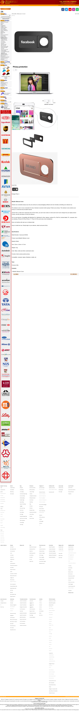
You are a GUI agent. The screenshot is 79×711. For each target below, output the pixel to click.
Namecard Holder (4, 47)
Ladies (11, 548)
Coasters (31, 491)
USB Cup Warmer (42, 508)
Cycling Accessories (3, 571)
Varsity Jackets (2, 494)
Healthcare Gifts (51, 485)
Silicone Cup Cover (4, 49)
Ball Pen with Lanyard (33, 530)
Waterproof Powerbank (52, 536)
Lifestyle (11, 529)
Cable (40, 530)
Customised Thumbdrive (72, 535)
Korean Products (12, 546)
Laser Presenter (70, 485)
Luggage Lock (32, 571)
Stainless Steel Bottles (33, 504)
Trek (49, 603)
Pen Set (31, 539)
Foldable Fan (12, 539)
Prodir (50, 597)
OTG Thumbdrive (22, 584)
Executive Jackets (3, 491)
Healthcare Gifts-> (4, 27)
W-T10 (17, 5)
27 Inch (40, 574)
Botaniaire (50, 582)
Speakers (40, 506)
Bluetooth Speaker (42, 497)
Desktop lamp (61, 487)
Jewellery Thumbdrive (23, 578)
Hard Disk (21, 577)
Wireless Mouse (41, 505)
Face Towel (2, 520)
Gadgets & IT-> (3, 26)
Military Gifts (3, 32)
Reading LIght (61, 488)
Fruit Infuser (31, 495)
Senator (50, 600)
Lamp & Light (61, 485)
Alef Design (50, 574)
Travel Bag (21, 513)
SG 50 (50, 618)
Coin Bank (11, 536)
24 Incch (40, 573)
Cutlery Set (12, 538)
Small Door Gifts (7, 5)
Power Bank (51, 529)
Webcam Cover (13, 5)
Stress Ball (3, 52)
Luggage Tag (31, 574)
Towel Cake (2, 526)
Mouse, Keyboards (42, 503)
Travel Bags (31, 580)
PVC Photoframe (71, 538)
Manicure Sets (3, 44)
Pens (30, 529)
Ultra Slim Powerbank (52, 535)
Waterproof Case (41, 542)
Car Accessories (12, 533)
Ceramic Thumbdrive (23, 570)
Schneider (50, 598)
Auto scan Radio (41, 487)
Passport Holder (32, 577)
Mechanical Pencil (32, 532)
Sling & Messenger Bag (23, 507)
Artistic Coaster (70, 533)
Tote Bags (50, 594)
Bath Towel (2, 519)
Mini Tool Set (3, 45)
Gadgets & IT (41, 485)
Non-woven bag (22, 501)
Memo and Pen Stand (13, 583)
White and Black (71, 560)
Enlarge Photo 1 (15, 194)
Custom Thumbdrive (23, 573)
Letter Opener (12, 582)
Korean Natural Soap (52, 630)
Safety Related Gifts (13, 560)
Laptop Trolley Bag (23, 498)
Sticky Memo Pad (13, 590)
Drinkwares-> (3, 25)
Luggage (21, 500)
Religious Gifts (61, 529)
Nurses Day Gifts (51, 490)
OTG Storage (41, 536)
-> (4, 37)
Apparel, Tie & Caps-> (5, 22)
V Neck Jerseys (2, 515)
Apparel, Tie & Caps (3, 485)
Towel (1, 517)
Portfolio (11, 577)
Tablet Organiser (22, 510)
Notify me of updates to (7, 107)
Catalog (3, 5)
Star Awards (12, 491)
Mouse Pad (50, 578)
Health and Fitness (52, 487)
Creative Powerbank (52, 532)
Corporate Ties (2, 488)
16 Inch (40, 570)
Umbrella (40, 568)
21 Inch (40, 571)
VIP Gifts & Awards (52, 568)
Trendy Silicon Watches (72, 542)
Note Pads (11, 586)
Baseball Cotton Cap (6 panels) (6, 77)
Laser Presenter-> (4, 29)
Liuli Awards (12, 488)
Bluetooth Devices (42, 490)
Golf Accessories (12, 542)
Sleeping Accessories (33, 578)
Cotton (1, 506)
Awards (11, 485)
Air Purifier (11, 530)
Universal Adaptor (32, 581)
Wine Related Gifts (13, 564)
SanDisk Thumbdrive (23, 587)
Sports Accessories (3, 568)
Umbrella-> (3, 59)
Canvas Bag (21, 488)
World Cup (2, 574)
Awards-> (2, 23)
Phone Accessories (42, 529)
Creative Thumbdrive (23, 571)
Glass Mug (31, 497)
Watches (11, 563)
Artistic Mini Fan (4, 39)
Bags (21, 485)
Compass (1, 570)
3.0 (39, 514)
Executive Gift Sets (13, 579)
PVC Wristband (70, 539)
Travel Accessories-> (4, 58)
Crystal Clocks (51, 612)
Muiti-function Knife (4, 46)
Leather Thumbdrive (23, 580)
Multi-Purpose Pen (32, 535)
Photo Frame (12, 554)
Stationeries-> (3, 55)
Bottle (40, 578)
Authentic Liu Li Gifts (52, 570)
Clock (11, 535)
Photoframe (51, 580)
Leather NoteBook (52, 577)
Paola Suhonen (51, 625)
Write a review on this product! (7, 94)
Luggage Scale (32, 573)
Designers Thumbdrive (23, 574)
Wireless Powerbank (52, 538)
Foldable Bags (22, 495)
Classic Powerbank (52, 530)
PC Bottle (31, 500)
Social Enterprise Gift (71, 558)
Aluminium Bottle (32, 487)
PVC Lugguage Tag (71, 536)
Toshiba (50, 601)
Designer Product (51, 615)
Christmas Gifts (61, 533)
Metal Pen (31, 533)
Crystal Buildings (51, 610)
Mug (30, 498)
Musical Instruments (13, 551)
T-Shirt (1, 502)
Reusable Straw (32, 503)
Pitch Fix (50, 595)
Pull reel (2, 48)
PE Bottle (31, 501)
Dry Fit (1, 508)
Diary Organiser (12, 574)
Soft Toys (11, 561)
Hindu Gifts (60, 535)
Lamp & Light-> (3, 28)
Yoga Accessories (12, 566)
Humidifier (12, 545)
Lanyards (1, 500)
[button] (60, 5)
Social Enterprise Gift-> (5, 51)
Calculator (11, 570)
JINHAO (50, 586)
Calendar (11, 571)
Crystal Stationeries (52, 613)
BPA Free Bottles (32, 488)
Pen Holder (12, 589)
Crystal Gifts (51, 607)
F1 (0, 573)
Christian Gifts (61, 532)
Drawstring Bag (22, 494)
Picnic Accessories (13, 557)
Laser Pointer (70, 487)
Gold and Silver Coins (52, 627)
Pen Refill (31, 538)
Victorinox (50, 604)
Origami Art (12, 552)
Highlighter (12, 580)
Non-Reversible (2, 497)
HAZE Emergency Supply (53, 488)
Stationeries (12, 568)
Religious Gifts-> (4, 36)
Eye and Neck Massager (42, 499)
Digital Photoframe (13, 555)
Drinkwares (31, 485)
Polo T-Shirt (2, 505)
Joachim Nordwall (52, 621)
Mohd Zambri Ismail (52, 624)
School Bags (22, 504)
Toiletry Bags (22, 511)
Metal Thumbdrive (23, 581)
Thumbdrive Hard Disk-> (5, 56)
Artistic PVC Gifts (70, 532)
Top (0, 5)
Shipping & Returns (4, 82)
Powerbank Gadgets (52, 533)
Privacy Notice (3, 83)
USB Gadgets (41, 511)
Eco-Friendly (3, 42)
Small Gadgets (3, 50)
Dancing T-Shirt (2, 503)
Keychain (2, 43)
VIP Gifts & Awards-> (4, 60)
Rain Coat (40, 580)
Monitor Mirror (41, 502)
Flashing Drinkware (32, 494)
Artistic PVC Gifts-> (4, 40)
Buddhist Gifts (61, 530)
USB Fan (40, 509)
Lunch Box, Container (13, 549)
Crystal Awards (12, 487)
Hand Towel (2, 523)
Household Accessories (13, 543)
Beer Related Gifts (13, 532)
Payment (2, 81)
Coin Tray (2, 41)
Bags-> (2, 24)
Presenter (69, 491)
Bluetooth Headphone (42, 496)
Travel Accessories (33, 568)
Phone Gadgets (41, 538)
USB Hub (40, 512)
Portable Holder (41, 539)
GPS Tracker (41, 500)
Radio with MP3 (41, 488)
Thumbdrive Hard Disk (23, 568)
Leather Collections (4, 30)
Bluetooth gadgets (42, 494)
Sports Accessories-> (4, 54)
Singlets (1, 514)
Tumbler (31, 507)
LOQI (50, 592)
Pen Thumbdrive (22, 586)
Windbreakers (2, 495)
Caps (1, 487)
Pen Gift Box (31, 536)
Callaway (50, 583)
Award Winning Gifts (52, 571)
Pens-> (2, 33)
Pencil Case (21, 503)
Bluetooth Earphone (42, 493)
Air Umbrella (41, 577)
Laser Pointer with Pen (71, 488)
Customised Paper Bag (23, 491)
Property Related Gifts (13, 558)
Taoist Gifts (60, 538)
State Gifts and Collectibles (53, 634)
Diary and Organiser (13, 573)
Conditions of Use (4, 84)
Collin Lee (50, 616)
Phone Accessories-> (4, 34)
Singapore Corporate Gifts (53, 633)
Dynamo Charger (42, 535)
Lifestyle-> (2, 31)
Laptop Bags (22, 497)
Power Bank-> (3, 35)
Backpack (21, 487)
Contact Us (3, 86)
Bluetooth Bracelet (42, 491)
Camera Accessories (42, 532)
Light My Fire (51, 591)
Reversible (2, 498)
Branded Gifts (51, 573)
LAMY (50, 589)
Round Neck (2, 509)
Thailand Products (52, 636)
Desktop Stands (41, 533)
